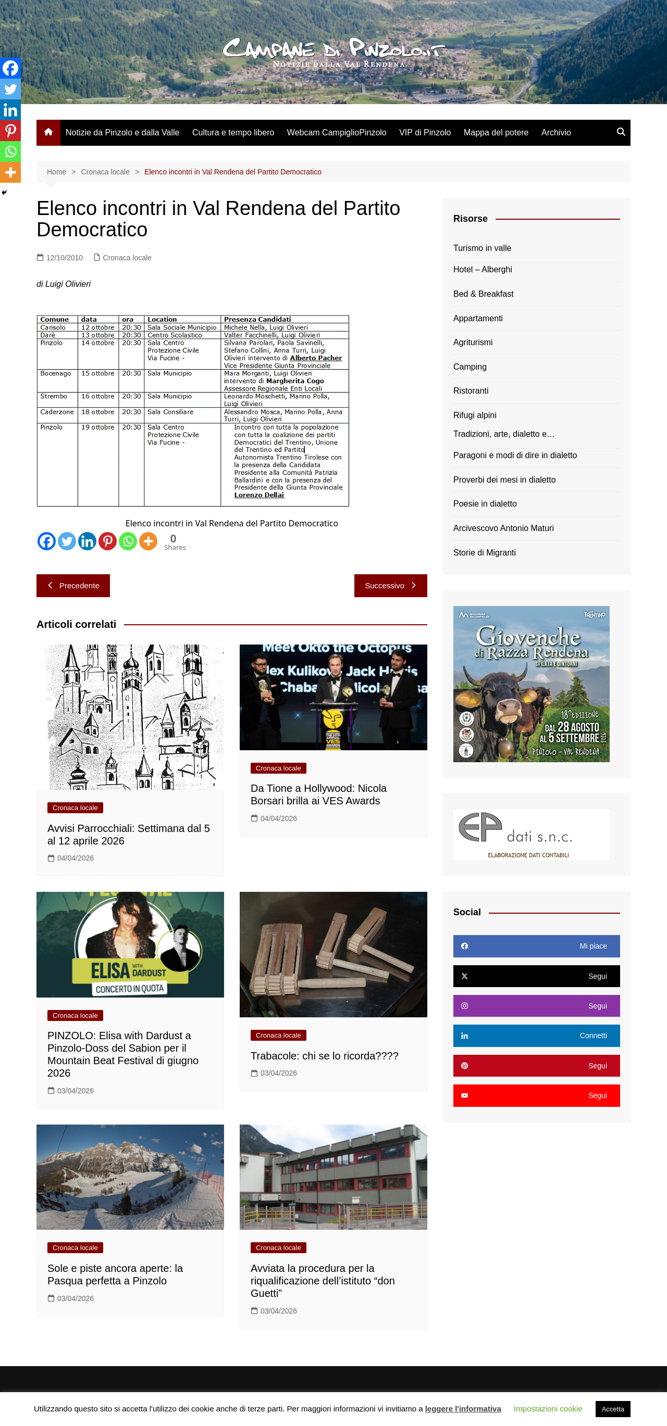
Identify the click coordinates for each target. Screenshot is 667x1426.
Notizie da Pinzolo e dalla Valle (123, 132)
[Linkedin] (87, 541)
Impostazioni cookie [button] (548, 1408)
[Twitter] (67, 541)
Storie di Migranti (484, 552)
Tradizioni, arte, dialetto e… (504, 434)
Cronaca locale (127, 258)
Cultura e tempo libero (233, 132)
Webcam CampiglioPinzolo (337, 132)
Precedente (73, 585)
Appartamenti (478, 318)
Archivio (556, 132)
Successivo (391, 585)
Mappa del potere (496, 132)
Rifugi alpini (475, 415)
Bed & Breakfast (483, 293)
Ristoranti (471, 390)
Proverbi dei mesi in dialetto (504, 479)
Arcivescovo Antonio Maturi (503, 528)
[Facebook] (47, 541)
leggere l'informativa (463, 1408)
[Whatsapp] (128, 541)
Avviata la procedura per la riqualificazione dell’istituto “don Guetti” (323, 1281)
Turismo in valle (482, 248)
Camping (470, 366)
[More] (148, 541)
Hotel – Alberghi (482, 269)
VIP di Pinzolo (425, 132)
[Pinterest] (107, 541)
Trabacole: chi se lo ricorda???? (325, 1056)
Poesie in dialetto (485, 503)
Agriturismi (473, 342)
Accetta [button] (613, 1409)
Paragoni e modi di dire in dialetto (515, 455)
